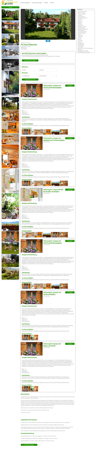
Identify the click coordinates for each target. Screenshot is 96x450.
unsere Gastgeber (25, 2)
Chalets (46, 2)
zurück (10, 7)
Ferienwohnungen (37, 2)
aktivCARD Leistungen (30, 60)
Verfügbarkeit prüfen (30, 79)
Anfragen (70, 85)
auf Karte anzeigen (29, 444)
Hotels (52, 2)
